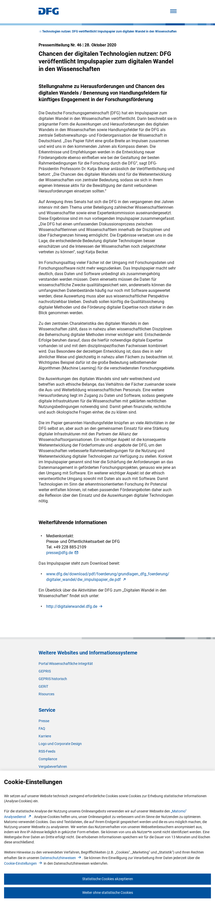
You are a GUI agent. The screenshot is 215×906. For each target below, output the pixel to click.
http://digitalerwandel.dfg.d (74, 606)
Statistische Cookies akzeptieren (107, 879)
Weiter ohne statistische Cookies (107, 893)
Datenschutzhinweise (61, 858)
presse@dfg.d (62, 552)
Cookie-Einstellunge (23, 863)
